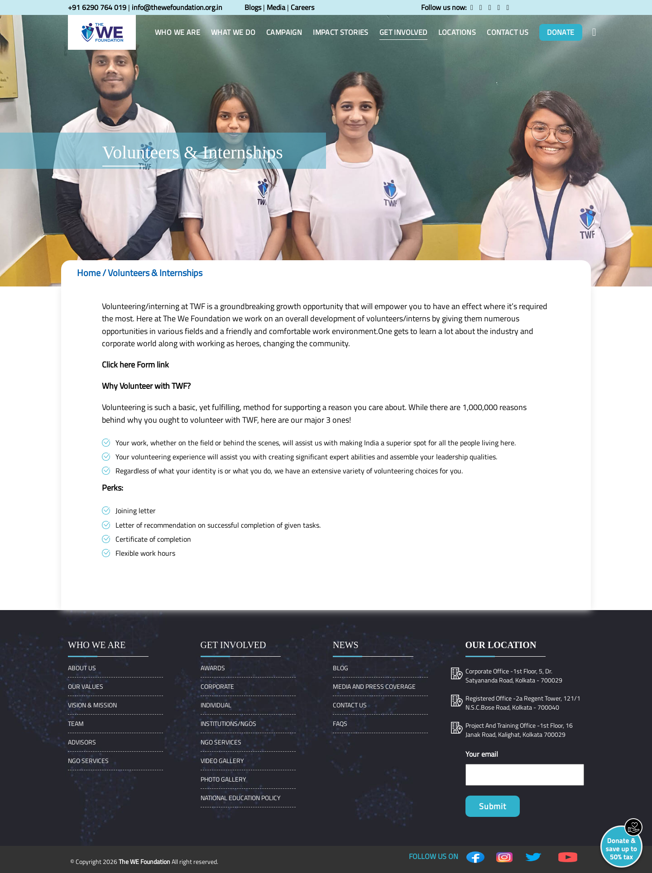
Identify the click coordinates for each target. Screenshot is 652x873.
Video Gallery (222, 760)
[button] (594, 32)
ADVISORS (82, 742)
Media (276, 7)
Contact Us (350, 705)
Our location (501, 645)
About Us (82, 668)
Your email (481, 754)
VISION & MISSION (92, 705)
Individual (216, 705)
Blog (340, 668)
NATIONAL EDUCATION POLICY (241, 797)
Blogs (252, 7)
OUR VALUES (85, 686)
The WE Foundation (144, 861)
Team (76, 723)
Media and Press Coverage (374, 686)
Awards (213, 668)
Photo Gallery (223, 779)
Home (89, 273)
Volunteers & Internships (155, 273)
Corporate (217, 686)
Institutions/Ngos (228, 723)
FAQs (340, 723)
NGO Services (88, 760)
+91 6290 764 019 (97, 7)
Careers (302, 7)
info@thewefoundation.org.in (177, 7)
